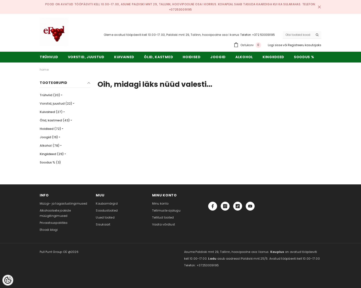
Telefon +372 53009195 (257, 35)
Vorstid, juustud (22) (56, 103)
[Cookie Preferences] (7, 280)
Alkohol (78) (49, 145)
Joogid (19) (49, 137)
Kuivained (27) (51, 112)
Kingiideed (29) (52, 154)
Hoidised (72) (50, 128)
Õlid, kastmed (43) (55, 120)
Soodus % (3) (50, 162)
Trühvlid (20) (50, 95)
